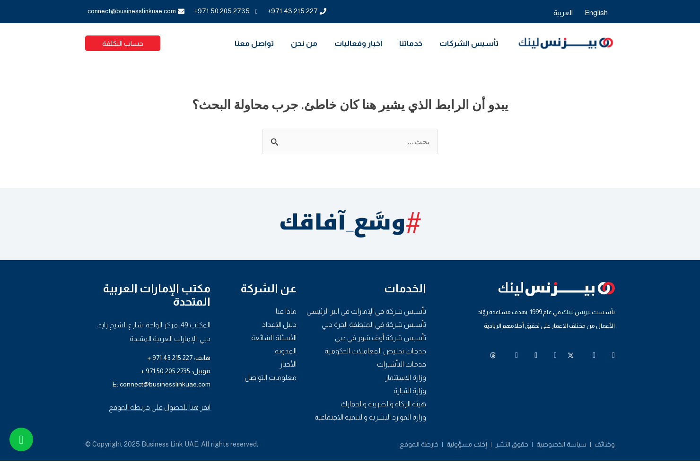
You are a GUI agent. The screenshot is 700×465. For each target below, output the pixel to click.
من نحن (304, 43)
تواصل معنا (254, 43)
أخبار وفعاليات (358, 43)
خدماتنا (410, 43)
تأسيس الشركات (469, 43)
